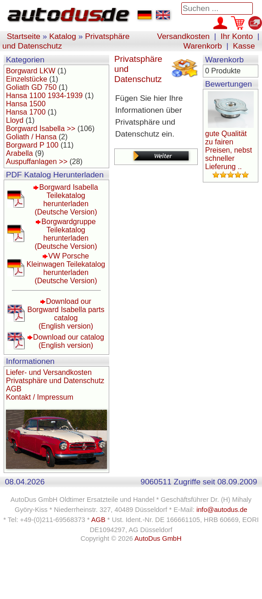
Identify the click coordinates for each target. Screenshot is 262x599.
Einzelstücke (26, 79)
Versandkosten (183, 36)
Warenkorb (203, 45)
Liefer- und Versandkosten (49, 372)
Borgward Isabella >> (40, 128)
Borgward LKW (31, 71)
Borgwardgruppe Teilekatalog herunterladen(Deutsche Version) (65, 234)
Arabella (19, 153)
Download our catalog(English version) (68, 341)
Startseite (23, 36)
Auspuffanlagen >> (36, 161)
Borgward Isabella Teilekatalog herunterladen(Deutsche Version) (66, 199)
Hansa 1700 (25, 112)
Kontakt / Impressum (39, 397)
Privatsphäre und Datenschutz (55, 381)
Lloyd (14, 120)
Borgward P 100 (32, 145)
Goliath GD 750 (31, 87)
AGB (14, 389)
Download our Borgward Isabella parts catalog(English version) (65, 313)
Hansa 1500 (25, 104)
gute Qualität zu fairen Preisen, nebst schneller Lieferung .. (228, 150)
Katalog (62, 36)
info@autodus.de (221, 509)
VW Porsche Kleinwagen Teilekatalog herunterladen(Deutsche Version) (66, 268)
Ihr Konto (237, 36)
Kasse (244, 45)
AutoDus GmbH (158, 538)
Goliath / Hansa (31, 137)
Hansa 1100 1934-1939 (44, 95)
